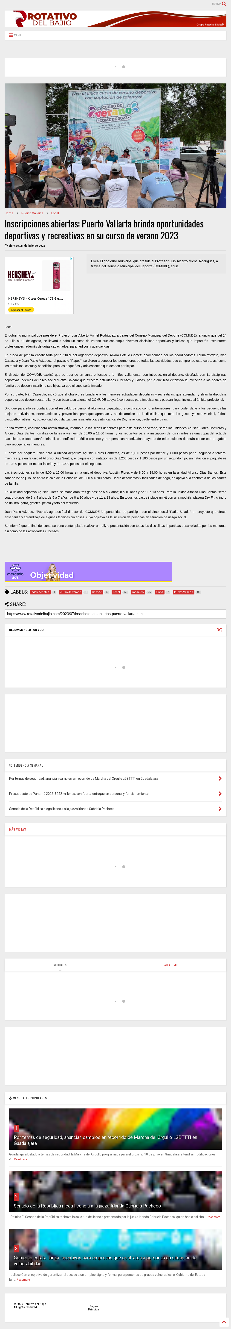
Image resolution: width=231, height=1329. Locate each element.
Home (9, 213)
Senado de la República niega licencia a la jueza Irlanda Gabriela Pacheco (87, 1206)
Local (55, 213)
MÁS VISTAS (17, 829)
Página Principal (93, 1308)
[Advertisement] (115, 723)
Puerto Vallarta (32, 213)
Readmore (20, 1159)
